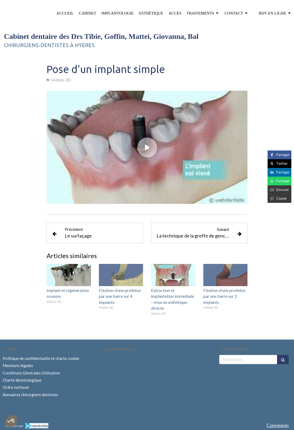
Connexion (278, 425)
